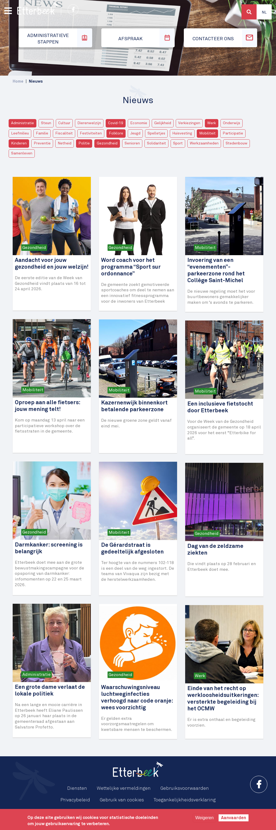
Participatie (233, 133)
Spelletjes (156, 133)
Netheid (64, 143)
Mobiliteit (207, 133)
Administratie (22, 123)
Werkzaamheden (204, 143)
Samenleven (21, 153)
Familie (42, 133)
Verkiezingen (189, 123)
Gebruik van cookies (122, 800)
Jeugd (135, 133)
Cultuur (64, 123)
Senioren (132, 143)
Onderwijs (231, 123)
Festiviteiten (91, 133)
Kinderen (19, 143)
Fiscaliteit (64, 133)
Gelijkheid (162, 123)
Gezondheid (107, 143)
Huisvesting (182, 133)
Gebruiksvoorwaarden (184, 788)
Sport (178, 143)
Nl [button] (264, 12)
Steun (46, 123)
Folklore (116, 133)
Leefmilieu (20, 133)
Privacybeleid (75, 800)
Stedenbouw (236, 143)
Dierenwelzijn (89, 123)
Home (18, 81)
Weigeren (204, 817)
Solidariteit (156, 143)
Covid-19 (115, 123)
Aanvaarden (233, 818)
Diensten (77, 788)
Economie (138, 123)
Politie (84, 143)
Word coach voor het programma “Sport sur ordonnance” (131, 267)
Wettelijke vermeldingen (124, 788)
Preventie (42, 143)
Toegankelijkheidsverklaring (185, 800)
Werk (211, 123)
